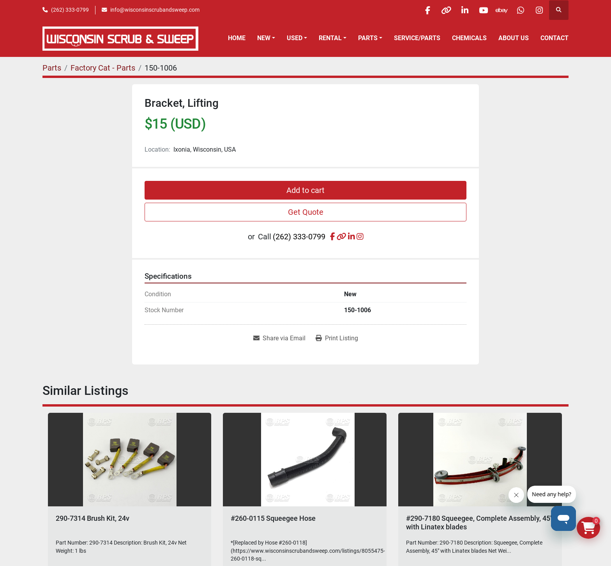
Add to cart (305, 190)
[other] (439, 10)
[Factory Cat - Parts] (103, 68)
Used (294, 38)
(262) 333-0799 (70, 10)
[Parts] (51, 68)
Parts (368, 38)
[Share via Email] (279, 338)
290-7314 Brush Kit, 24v (92, 518)
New (263, 38)
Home (236, 38)
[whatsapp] (518, 10)
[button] (266, 38)
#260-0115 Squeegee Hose (273, 518)
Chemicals (469, 38)
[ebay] (499, 10)
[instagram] (538, 10)
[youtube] (479, 10)
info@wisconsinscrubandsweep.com (155, 10)
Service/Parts (417, 38)
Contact (554, 38)
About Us (513, 38)
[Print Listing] (337, 338)
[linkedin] (459, 10)
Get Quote (305, 212)
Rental (330, 38)
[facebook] (419, 10)
